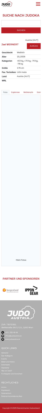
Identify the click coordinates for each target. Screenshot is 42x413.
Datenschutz (6, 393)
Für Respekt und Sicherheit (11, 374)
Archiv (3, 387)
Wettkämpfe (28, 92)
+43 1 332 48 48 (9, 332)
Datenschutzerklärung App (11, 396)
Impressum (5, 390)
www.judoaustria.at (10, 339)
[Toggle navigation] (38, 4)
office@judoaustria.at (11, 336)
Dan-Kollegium (7, 356)
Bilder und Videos (8, 362)
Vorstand (4, 353)
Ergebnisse (15, 92)
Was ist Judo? (6, 371)
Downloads (5, 365)
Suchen (21, 30)
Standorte (5, 368)
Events (4, 359)
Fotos (5, 92)
